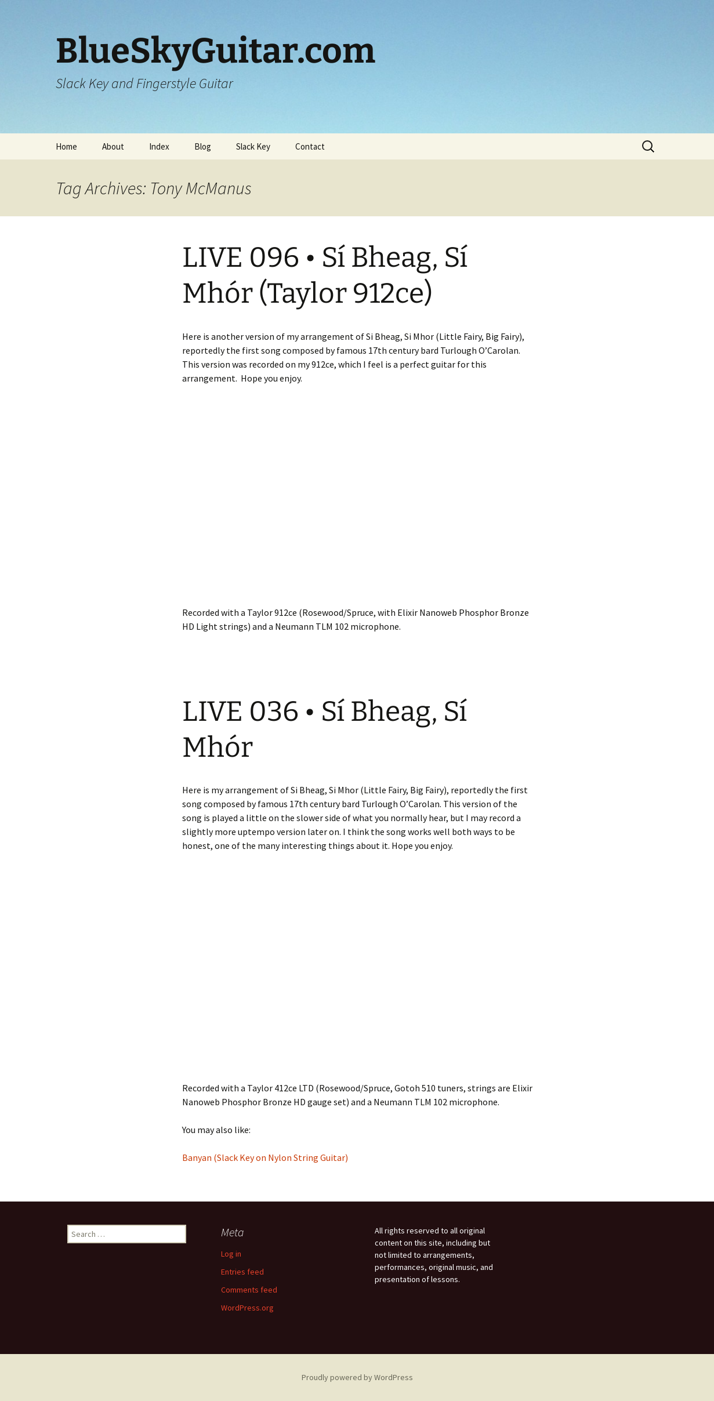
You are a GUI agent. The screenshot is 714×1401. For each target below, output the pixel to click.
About (113, 146)
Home (66, 146)
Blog (202, 146)
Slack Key (253, 146)
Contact (310, 146)
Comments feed (249, 1289)
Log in (231, 1253)
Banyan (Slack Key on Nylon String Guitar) (265, 1157)
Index (159, 146)
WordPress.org (247, 1307)
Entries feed (242, 1271)
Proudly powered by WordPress (357, 1377)
